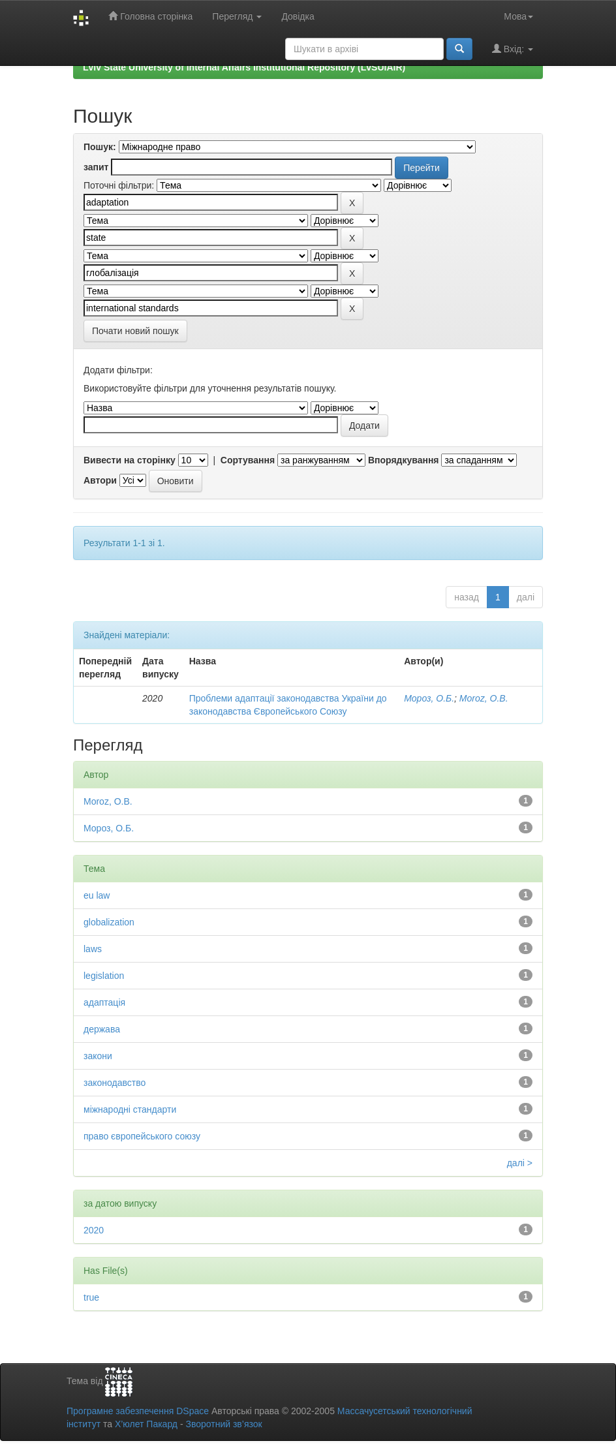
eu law (97, 895)
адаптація (104, 1002)
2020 (94, 1230)
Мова (518, 16)
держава (102, 1029)
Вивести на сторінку (130, 460)
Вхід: (512, 48)
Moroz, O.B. (483, 698)
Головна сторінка (150, 16)
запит (96, 167)
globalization (109, 922)
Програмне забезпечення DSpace (138, 1411)
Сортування (248, 460)
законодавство (115, 1082)
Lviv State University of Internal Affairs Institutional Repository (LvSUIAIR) (244, 67)
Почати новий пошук (135, 331)
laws (93, 949)
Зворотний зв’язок (223, 1424)
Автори (100, 480)
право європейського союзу (142, 1136)
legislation (104, 975)
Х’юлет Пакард (146, 1424)
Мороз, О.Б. (429, 698)
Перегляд (237, 16)
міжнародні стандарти (130, 1109)
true (91, 1297)
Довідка (297, 16)
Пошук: (100, 147)
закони (98, 1056)
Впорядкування (403, 460)
